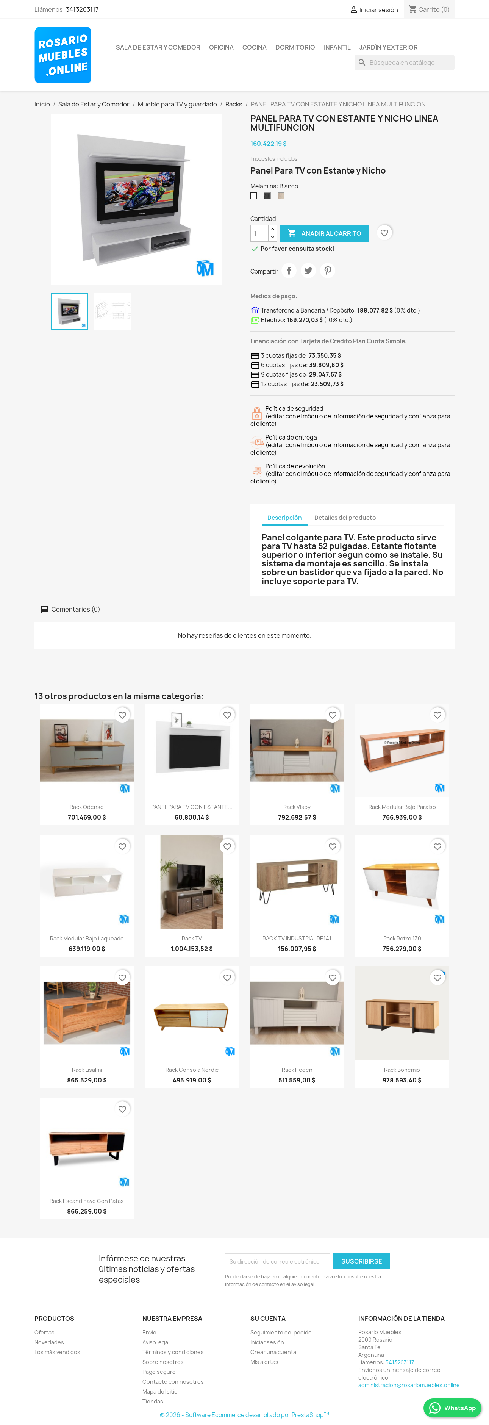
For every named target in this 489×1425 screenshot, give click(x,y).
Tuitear (308, 270)
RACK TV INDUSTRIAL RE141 (296, 938)
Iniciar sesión (267, 1342)
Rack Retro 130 (402, 938)
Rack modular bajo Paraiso (402, 806)
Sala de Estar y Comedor (158, 47)
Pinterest (327, 270)
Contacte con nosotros (173, 1381)
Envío (149, 1332)
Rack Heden (297, 1069)
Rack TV (192, 938)
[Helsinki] (282, 197)
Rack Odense (87, 806)
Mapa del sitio (160, 1391)
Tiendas (152, 1401)
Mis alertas (264, 1362)
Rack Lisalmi (87, 1069)
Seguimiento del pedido (281, 1332)
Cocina (254, 47)
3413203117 (82, 9)
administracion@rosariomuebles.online (409, 1385)
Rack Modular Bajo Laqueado (87, 938)
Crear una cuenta (273, 1352)
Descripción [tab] (284, 518)
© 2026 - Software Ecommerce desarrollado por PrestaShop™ (244, 1415)
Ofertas (44, 1332)
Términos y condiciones (173, 1352)
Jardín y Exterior (388, 47)
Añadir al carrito (324, 233)
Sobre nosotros (163, 1362)
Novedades (49, 1342)
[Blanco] (255, 197)
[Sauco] (269, 197)
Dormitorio (295, 47)
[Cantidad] (259, 233)
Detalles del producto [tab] (345, 518)
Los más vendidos (57, 1352)
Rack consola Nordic (192, 1069)
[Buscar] (405, 62)
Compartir (289, 270)
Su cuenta (268, 1318)
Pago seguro (159, 1371)
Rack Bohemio (402, 1069)
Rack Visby (297, 806)
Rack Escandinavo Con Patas (87, 1200)
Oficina (221, 47)
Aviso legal (155, 1342)
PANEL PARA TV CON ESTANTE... (192, 806)
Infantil (337, 47)
